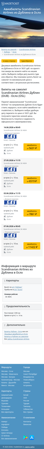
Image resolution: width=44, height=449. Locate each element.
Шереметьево (7, 395)
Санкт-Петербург (30, 374)
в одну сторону (9, 61)
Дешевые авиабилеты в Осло (16, 334)
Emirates (4, 430)
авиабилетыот (32, 147)
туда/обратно (26, 61)
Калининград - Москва (10, 380)
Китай (25, 395)
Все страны (28, 412)
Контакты (27, 421)
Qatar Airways (7, 433)
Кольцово (5, 409)
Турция (26, 403)
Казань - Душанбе (8, 382)
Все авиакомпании (9, 438)
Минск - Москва (7, 385)
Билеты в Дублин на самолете (16, 336)
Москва (26, 371)
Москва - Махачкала (9, 374)
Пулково (4, 403)
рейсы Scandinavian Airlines (18, 339)
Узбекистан (28, 409)
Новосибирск (28, 380)
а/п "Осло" (18, 289)
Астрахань (27, 385)
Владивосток (28, 377)
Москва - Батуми (8, 377)
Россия (26, 400)
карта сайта (29, 447)
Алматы (26, 382)
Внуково (4, 400)
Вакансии (27, 424)
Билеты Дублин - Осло (13, 331)
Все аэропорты (7, 412)
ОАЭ (25, 398)
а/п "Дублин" (17, 287)
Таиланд (26, 406)
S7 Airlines (5, 436)
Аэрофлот (5, 424)
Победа (4, 427)
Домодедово (6, 398)
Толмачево (5, 406)
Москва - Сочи (7, 371)
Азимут (4, 421)
